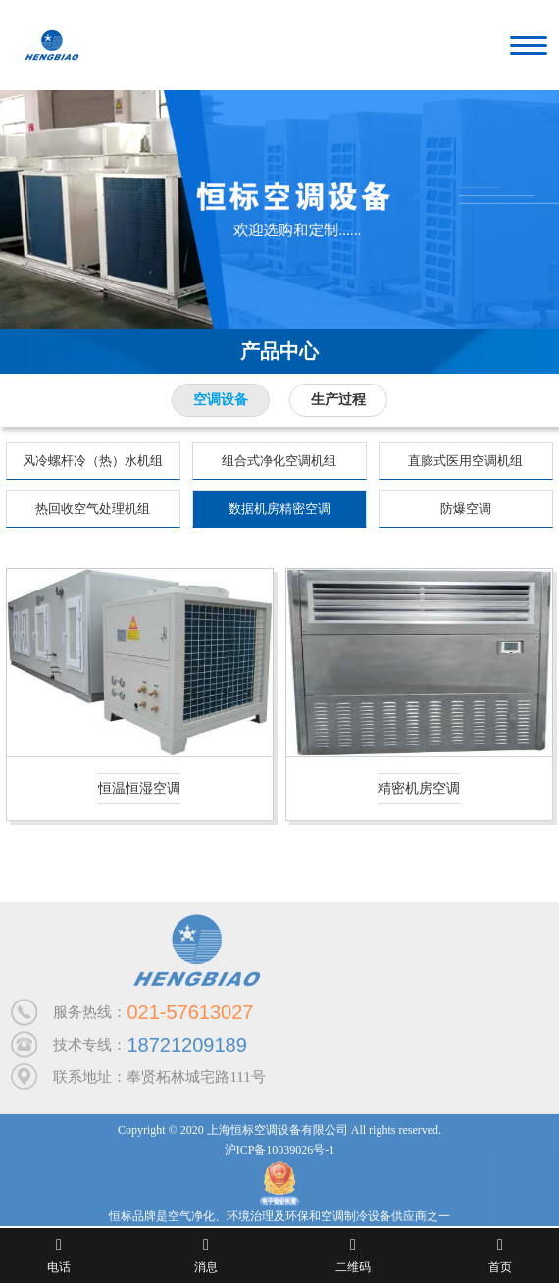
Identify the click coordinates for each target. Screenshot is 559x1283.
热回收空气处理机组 (92, 508)
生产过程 (338, 399)
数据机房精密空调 (279, 508)
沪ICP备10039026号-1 (280, 1154)
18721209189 (186, 1049)
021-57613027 (190, 1017)
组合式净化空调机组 (279, 460)
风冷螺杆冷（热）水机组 (93, 460)
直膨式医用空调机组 (465, 460)
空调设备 (220, 399)
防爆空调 (465, 508)
